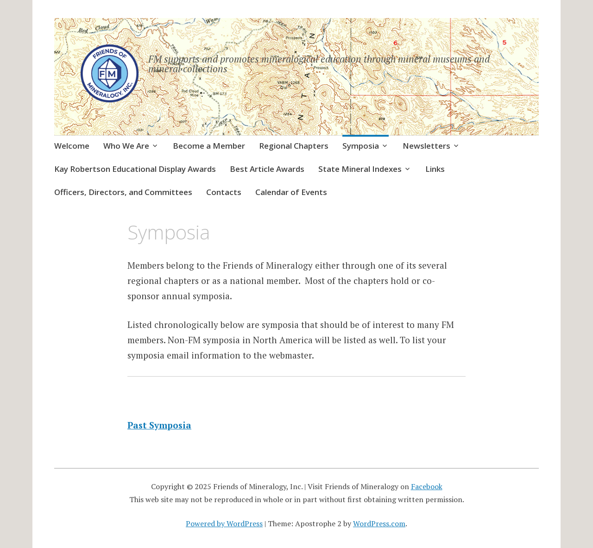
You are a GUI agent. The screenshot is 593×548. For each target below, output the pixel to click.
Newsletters (426, 145)
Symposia (360, 145)
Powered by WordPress (224, 523)
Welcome (71, 145)
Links (435, 169)
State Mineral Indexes (360, 169)
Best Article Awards (267, 169)
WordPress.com (379, 523)
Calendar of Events (291, 192)
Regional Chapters (293, 145)
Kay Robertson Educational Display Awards (135, 169)
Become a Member (209, 145)
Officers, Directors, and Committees (123, 192)
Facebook (426, 486)
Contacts (223, 192)
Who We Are (126, 145)
